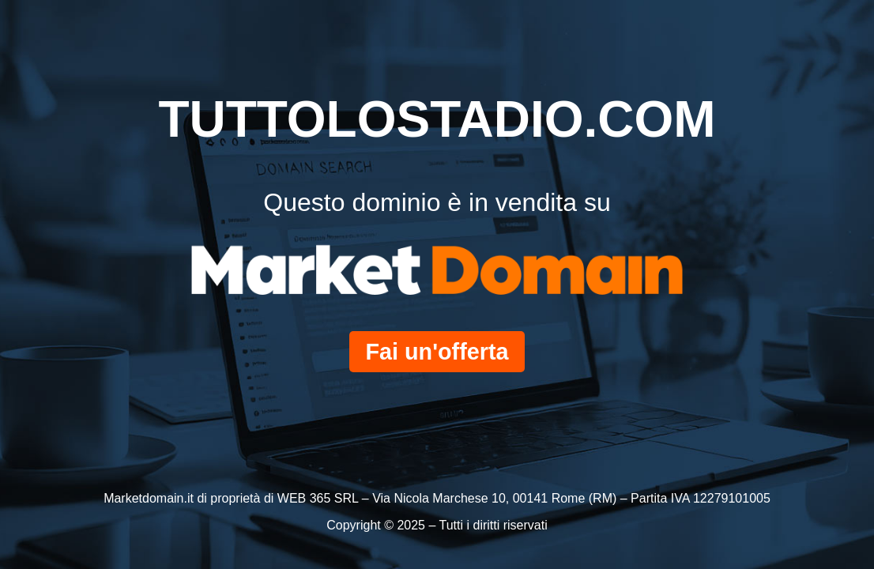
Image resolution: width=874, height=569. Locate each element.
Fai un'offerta (436, 351)
